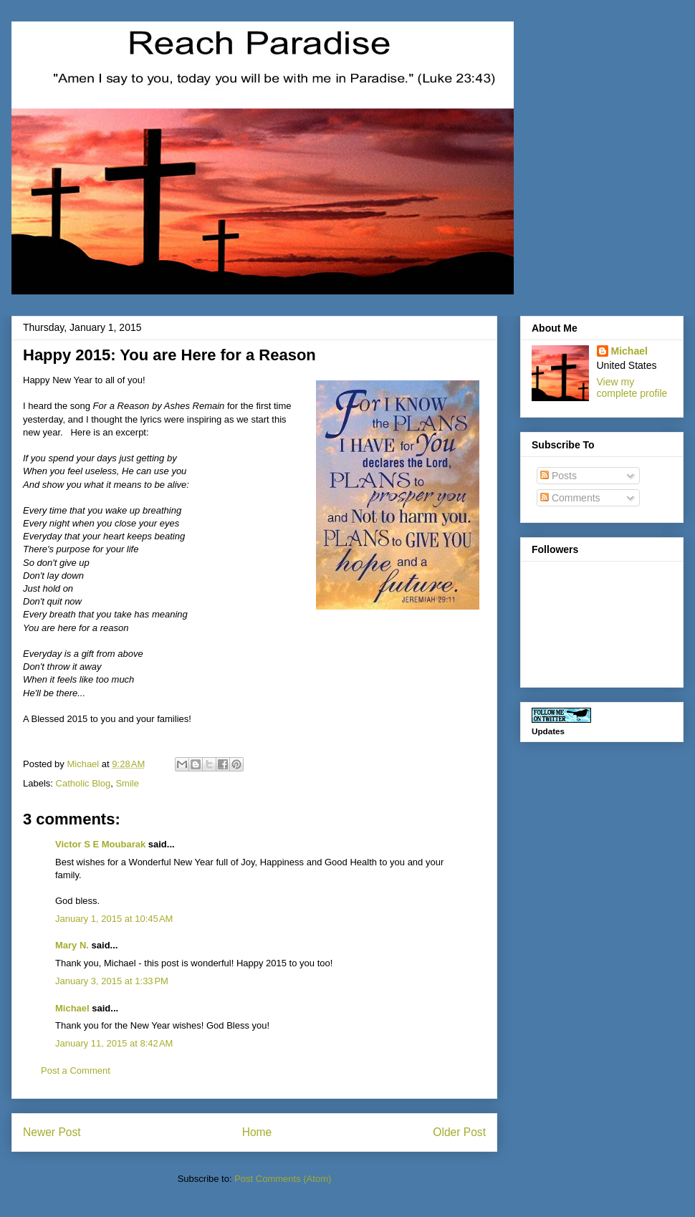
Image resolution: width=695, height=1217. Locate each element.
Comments (570, 498)
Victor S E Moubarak (100, 844)
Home (257, 1132)
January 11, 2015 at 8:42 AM (114, 1043)
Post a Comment (75, 1070)
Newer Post (52, 1132)
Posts (558, 475)
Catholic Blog (83, 783)
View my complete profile (632, 387)
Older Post (459, 1132)
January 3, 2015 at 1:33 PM (111, 981)
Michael (72, 1008)
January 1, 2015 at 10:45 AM (114, 918)
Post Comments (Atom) (282, 1178)
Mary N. (72, 945)
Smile (127, 783)
